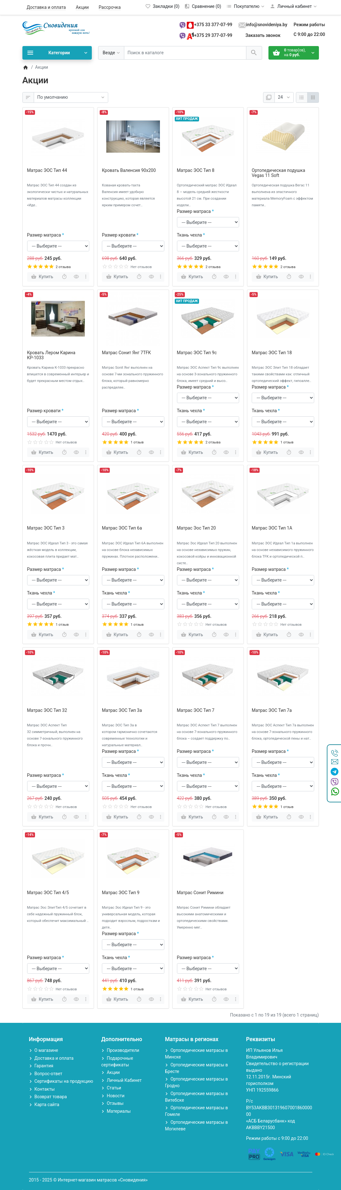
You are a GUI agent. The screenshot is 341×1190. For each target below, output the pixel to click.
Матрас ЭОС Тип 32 (47, 710)
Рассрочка (110, 7)
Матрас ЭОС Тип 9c (197, 352)
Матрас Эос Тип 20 (196, 528)
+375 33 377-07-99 (213, 24)
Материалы (119, 1111)
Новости (115, 1095)
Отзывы (115, 1103)
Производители (123, 1050)
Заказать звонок (262, 35)
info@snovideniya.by (266, 24)
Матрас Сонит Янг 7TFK (126, 352)
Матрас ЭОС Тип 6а (122, 528)
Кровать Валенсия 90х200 (129, 170)
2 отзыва (63, 267)
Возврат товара (50, 1096)
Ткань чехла (189, 234)
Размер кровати (118, 234)
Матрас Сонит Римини (200, 892)
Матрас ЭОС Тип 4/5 (48, 892)
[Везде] (111, 53)
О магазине (46, 1050)
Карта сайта (46, 1104)
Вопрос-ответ (48, 1073)
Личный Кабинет (124, 1080)
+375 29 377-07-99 (213, 35)
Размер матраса (44, 234)
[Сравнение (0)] (203, 6)
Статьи (114, 1087)
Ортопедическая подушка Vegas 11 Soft (278, 173)
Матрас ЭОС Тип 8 (196, 170)
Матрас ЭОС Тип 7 (196, 710)
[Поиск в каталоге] (185, 53)
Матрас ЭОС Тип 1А (272, 528)
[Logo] (57, 27)
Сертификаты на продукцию (63, 1081)
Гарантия (43, 1065)
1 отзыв (137, 442)
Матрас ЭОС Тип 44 (47, 170)
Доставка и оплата (46, 7)
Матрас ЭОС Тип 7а (272, 710)
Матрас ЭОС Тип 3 (46, 528)
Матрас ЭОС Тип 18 (272, 352)
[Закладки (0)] (162, 6)
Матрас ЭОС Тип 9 (120, 892)
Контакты (44, 1089)
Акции (82, 7)
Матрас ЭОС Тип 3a (122, 710)
